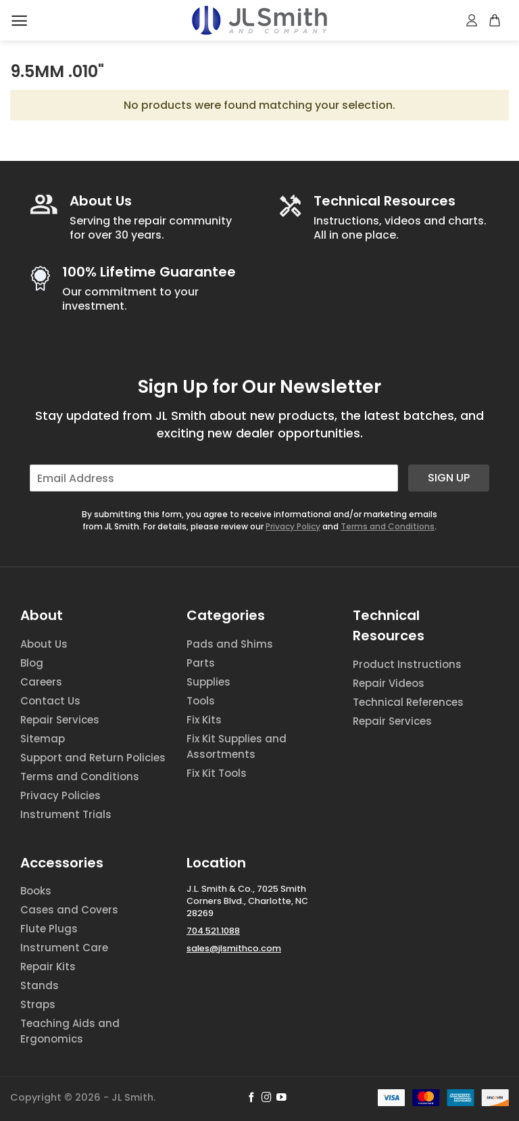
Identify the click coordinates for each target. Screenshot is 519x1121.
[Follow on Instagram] (267, 1098)
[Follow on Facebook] (252, 1098)
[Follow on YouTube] (281, 1098)
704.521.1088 (213, 930)
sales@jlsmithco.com (234, 948)
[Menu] (19, 21)
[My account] (472, 20)
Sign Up (449, 477)
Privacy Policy (293, 526)
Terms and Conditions (388, 526)
